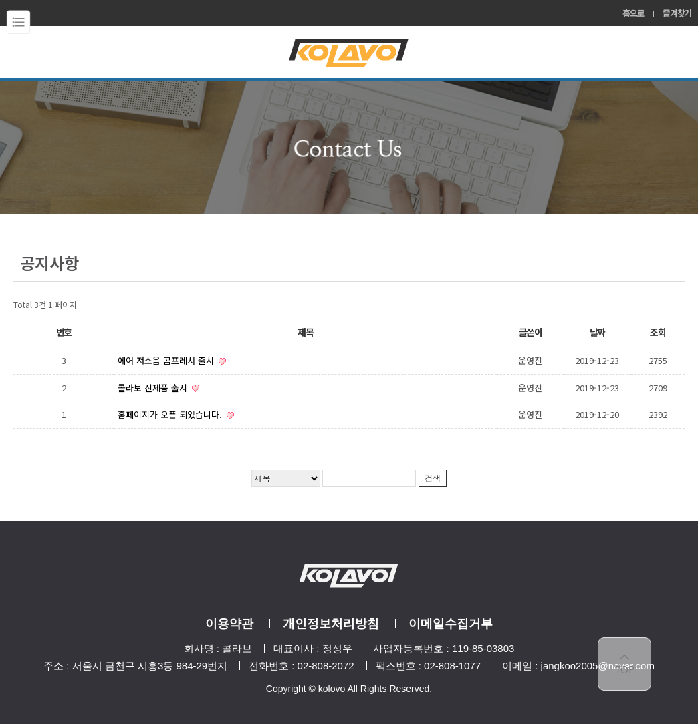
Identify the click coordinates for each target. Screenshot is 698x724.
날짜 (597, 332)
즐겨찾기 (677, 13)
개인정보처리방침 (331, 623)
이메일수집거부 (451, 623)
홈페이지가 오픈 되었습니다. (171, 414)
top (624, 664)
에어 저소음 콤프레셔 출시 (167, 360)
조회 (657, 332)
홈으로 (633, 13)
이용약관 (229, 623)
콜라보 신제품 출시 (154, 387)
